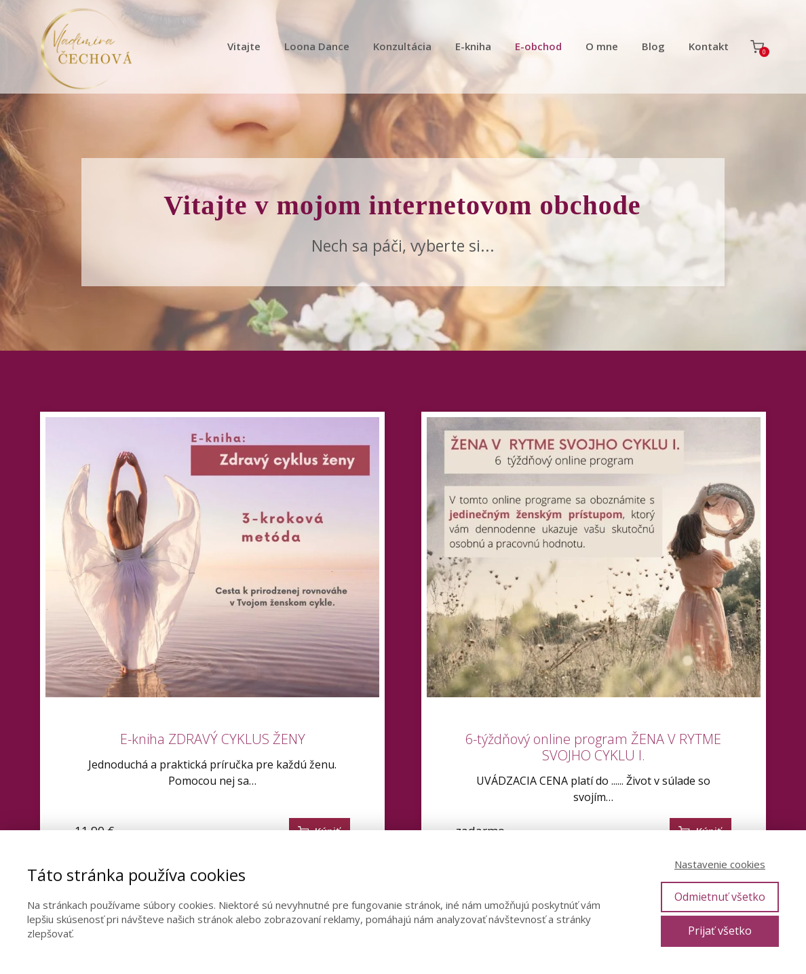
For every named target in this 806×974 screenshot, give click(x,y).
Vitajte (244, 46)
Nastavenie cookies (719, 864)
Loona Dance (316, 46)
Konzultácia (402, 46)
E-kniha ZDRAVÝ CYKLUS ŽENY (212, 739)
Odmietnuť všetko (719, 896)
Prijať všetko (720, 930)
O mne (602, 46)
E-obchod (538, 46)
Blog (653, 46)
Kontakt (709, 46)
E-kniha (473, 46)
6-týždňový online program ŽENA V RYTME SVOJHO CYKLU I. (593, 747)
